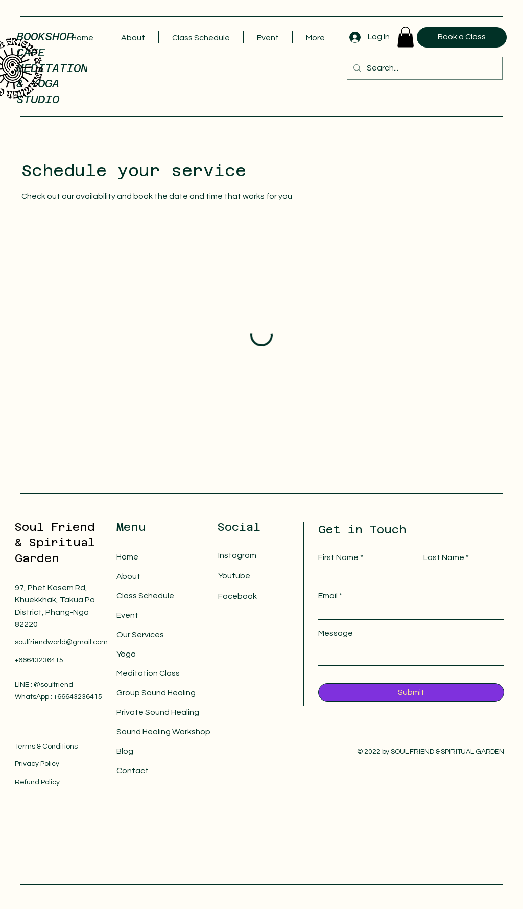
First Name (338, 557)
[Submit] (411, 692)
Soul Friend (55, 526)
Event (127, 615)
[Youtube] (254, 576)
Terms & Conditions (46, 746)
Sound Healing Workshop (148, 732)
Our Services (140, 635)
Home (127, 557)
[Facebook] (254, 596)
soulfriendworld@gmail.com (61, 642)
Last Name (443, 557)
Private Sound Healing (148, 712)
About (128, 576)
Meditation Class (148, 673)
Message (335, 633)
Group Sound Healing (148, 693)
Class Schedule (145, 596)
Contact (132, 770)
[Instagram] (254, 556)
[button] (405, 37)
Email (328, 596)
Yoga (126, 654)
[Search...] (424, 68)
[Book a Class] (462, 37)
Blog (124, 751)
